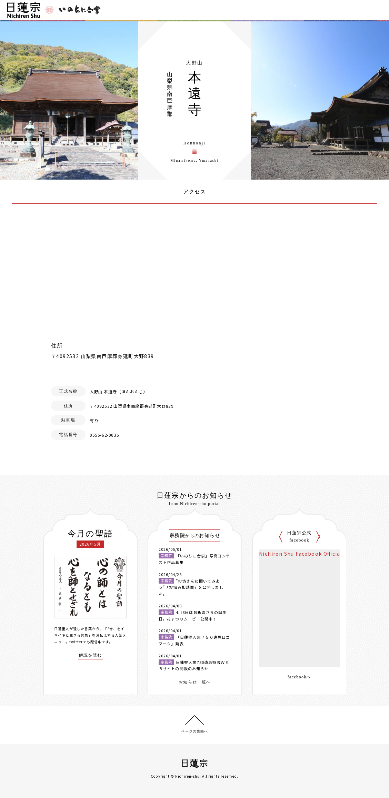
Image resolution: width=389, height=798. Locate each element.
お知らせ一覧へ (195, 682)
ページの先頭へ (194, 731)
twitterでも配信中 (85, 641)
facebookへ (299, 677)
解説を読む (90, 655)
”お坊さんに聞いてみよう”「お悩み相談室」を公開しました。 (191, 587)
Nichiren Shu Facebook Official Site (307, 553)
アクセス (194, 191)
